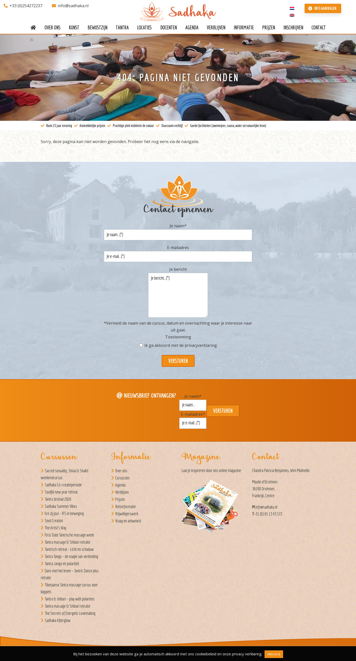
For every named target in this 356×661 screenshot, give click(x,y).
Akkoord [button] (273, 654)
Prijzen (120, 499)
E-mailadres (178, 247)
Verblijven (122, 492)
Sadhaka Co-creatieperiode (63, 484)
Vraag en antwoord (128, 520)
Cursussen (122, 477)
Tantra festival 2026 (58, 499)
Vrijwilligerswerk (126, 513)
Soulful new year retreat (61, 492)
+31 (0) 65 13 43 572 (268, 513)
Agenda (120, 485)
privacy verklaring (247, 653)
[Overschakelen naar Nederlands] (292, 8)
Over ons (121, 470)
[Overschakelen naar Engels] (292, 15)
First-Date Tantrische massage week (69, 534)
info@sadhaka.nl (70, 5)
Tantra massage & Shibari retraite (67, 542)
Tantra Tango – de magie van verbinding (71, 556)
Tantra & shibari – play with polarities (70, 598)
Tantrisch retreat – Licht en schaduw (69, 549)
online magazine (230, 470)
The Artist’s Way (56, 527)
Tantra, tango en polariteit (62, 563)
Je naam (178, 225)
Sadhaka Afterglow (57, 620)
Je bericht (178, 269)
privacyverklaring (201, 345)
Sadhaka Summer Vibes (61, 506)
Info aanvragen (322, 8)
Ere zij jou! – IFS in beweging (64, 513)
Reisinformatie (125, 506)
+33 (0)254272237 (23, 5)
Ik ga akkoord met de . (181, 345)
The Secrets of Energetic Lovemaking (70, 613)
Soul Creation (54, 520)
